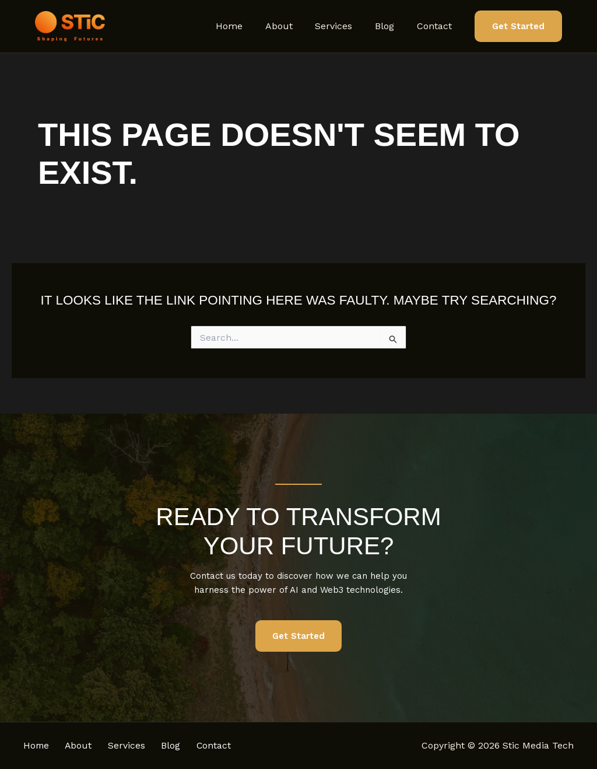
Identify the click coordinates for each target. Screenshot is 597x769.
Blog (390, 26)
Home (246, 26)
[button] (518, 27)
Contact (436, 26)
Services (343, 26)
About (292, 26)
